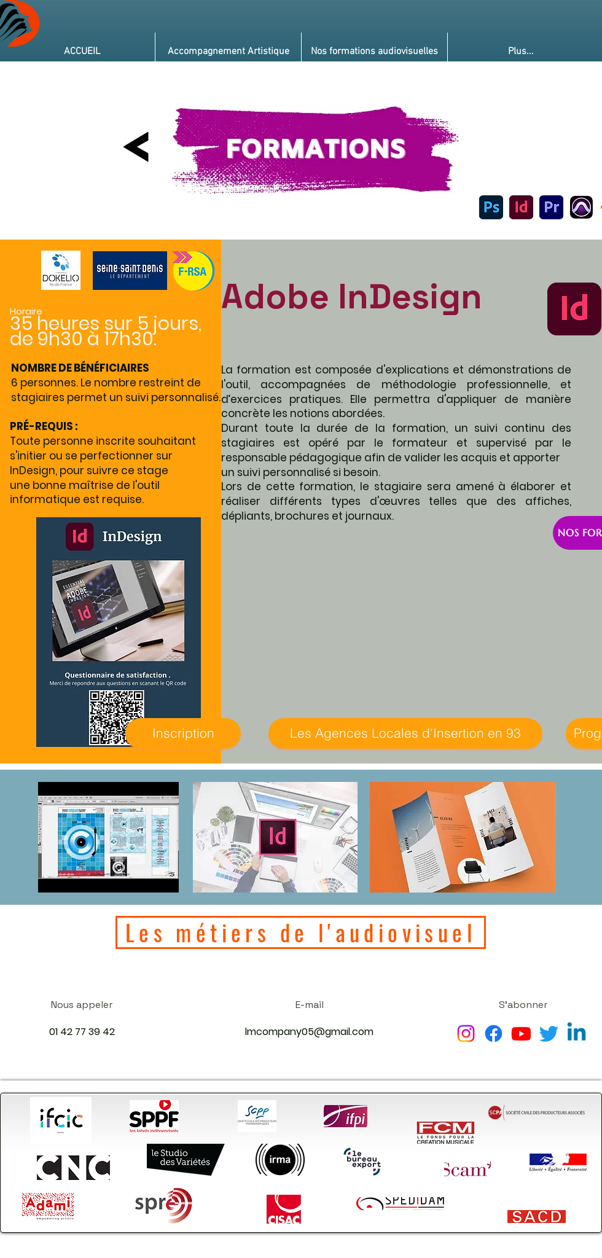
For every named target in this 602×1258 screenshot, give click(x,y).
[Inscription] (183, 733)
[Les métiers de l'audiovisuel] (300, 932)
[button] (228, 52)
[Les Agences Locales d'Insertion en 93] (405, 733)
